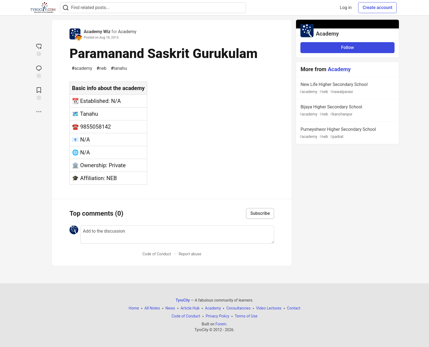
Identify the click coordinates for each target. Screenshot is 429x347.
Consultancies (238, 308)
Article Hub (190, 308)
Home (134, 308)
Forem (220, 324)
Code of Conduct (157, 254)
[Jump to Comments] (39, 71)
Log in (346, 7)
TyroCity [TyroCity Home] (183, 300)
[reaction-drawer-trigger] (39, 49)
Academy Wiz (97, 31)
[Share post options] (38, 111)
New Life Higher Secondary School (347, 88)
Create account (377, 7)
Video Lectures (269, 308)
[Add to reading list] (39, 93)
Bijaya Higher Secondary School (347, 110)
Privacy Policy (217, 316)
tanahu (119, 68)
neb (101, 68)
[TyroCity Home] (43, 7)
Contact (293, 308)
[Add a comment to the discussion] (177, 234)
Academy (127, 31)
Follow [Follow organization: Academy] (347, 47)
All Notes (152, 308)
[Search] (65, 8)
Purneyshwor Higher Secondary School (347, 133)
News (170, 308)
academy (82, 68)
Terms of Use (246, 316)
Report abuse (190, 254)
